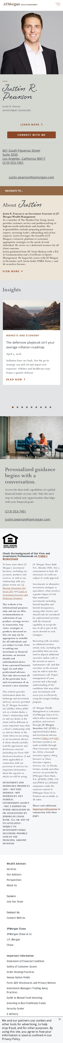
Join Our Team (15, 901)
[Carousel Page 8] (46, 407)
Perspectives (14, 880)
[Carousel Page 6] (36, 407)
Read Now (14, 379)
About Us (12, 885)
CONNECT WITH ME (31, 134)
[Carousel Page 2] (17, 407)
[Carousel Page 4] (27, 407)
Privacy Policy (11, 1039)
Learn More (30, 124)
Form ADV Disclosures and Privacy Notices (31, 983)
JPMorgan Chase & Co (19, 934)
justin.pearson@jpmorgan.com (31, 177)
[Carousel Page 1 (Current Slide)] (13, 407)
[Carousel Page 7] (41, 407)
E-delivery (12, 1014)
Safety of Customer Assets (22, 966)
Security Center (15, 1008)
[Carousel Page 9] (50, 407)
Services (11, 869)
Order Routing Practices (20, 972)
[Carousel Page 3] (22, 407)
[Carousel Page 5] (31, 407)
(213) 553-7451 (15, 511)
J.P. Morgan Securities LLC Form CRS (14, 588)
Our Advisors (14, 874)
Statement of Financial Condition (25, 961)
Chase (10, 945)
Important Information (45, 809)
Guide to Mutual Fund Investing (24, 997)
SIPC (56, 738)
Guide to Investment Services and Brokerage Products (15, 595)
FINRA (45, 738)
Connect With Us (16, 918)
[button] (59, 1019)
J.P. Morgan (13, 939)
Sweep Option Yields (18, 977)
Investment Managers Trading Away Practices (27, 990)
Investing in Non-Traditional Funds (26, 1003)
